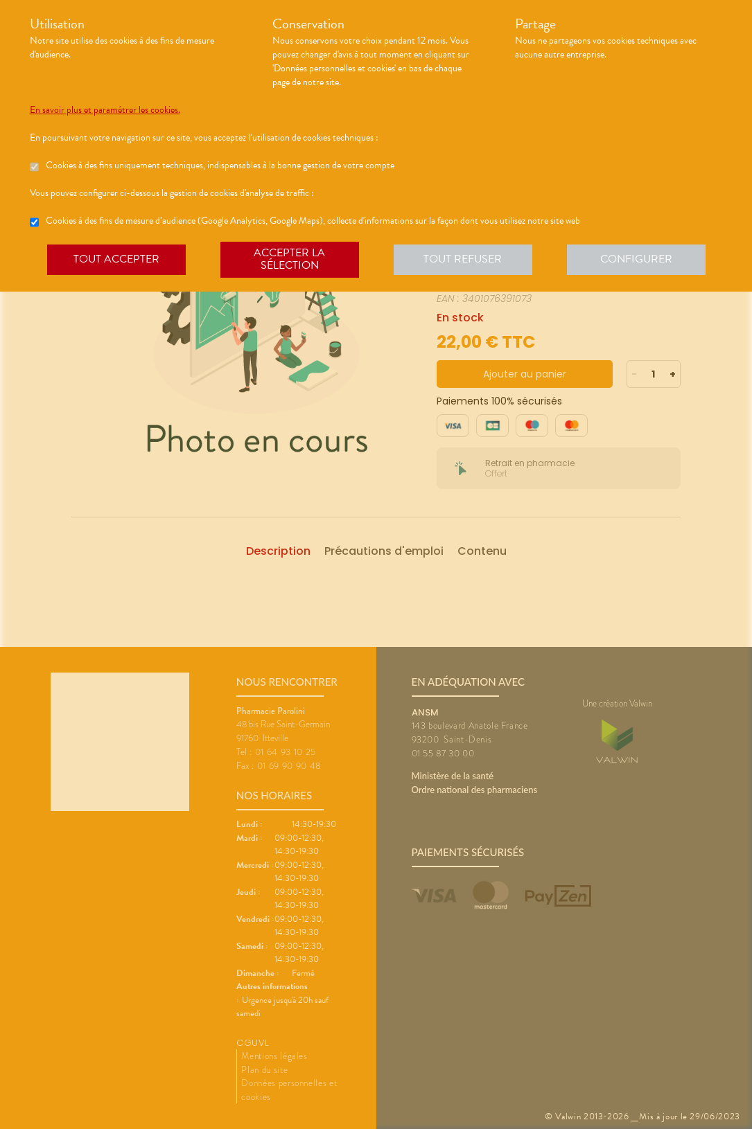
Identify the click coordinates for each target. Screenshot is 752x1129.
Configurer (636, 259)
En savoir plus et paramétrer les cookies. (105, 110)
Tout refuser (462, 259)
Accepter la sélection (289, 259)
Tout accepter (116, 259)
